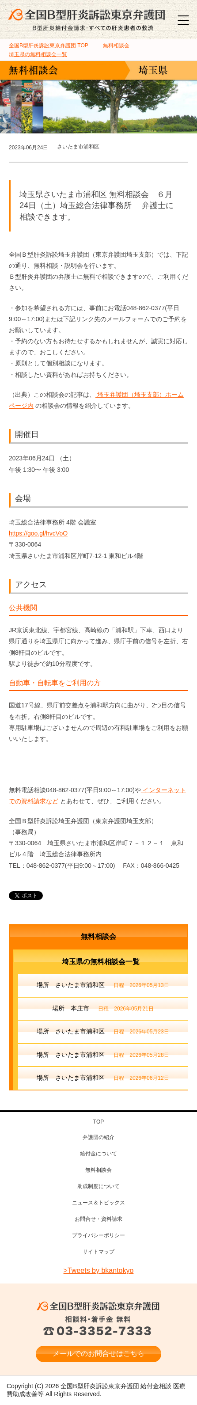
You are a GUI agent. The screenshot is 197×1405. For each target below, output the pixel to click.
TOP (48, 45)
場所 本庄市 (102, 1009)
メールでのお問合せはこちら (98, 1353)
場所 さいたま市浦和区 (103, 985)
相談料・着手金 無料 (98, 1326)
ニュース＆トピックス (98, 1203)
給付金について (98, 1154)
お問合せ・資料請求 (98, 1219)
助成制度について (98, 1186)
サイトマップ (98, 1252)
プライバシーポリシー (98, 1235)
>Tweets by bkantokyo (99, 1270)
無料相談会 (98, 936)
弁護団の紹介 (98, 1137)
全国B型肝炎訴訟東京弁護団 (98, 1306)
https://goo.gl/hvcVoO (38, 533)
